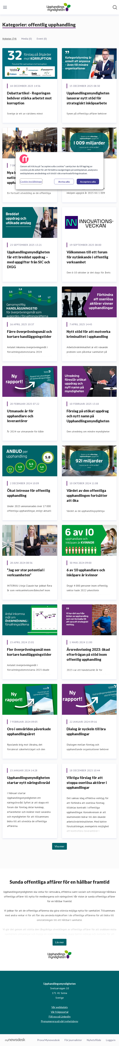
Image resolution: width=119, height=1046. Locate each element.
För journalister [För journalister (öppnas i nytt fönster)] (73, 1040)
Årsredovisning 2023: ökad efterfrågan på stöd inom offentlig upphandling (88, 654)
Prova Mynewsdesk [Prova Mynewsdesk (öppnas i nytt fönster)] (48, 1040)
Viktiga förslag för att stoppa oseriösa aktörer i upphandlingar (87, 782)
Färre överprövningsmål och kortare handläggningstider (29, 334)
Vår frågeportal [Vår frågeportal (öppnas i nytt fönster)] (59, 1011)
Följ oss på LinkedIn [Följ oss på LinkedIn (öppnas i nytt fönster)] (60, 1016)
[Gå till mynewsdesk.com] (15, 1040)
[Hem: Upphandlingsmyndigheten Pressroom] (58, 7)
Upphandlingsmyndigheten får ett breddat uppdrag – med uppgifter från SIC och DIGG (28, 259)
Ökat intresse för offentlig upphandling (28, 493)
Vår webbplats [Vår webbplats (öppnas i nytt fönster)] (59, 1007)
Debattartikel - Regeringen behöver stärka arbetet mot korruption (29, 98)
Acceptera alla (88, 181)
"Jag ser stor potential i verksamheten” (25, 572)
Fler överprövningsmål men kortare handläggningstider (29, 652)
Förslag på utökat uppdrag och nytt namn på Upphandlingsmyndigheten (88, 416)
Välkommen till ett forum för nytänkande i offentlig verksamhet (87, 257)
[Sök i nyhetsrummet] (115, 7)
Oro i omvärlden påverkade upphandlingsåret (29, 731)
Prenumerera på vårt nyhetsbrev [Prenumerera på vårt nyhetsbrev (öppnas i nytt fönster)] (59, 1021)
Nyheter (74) (9, 38)
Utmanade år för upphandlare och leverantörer (20, 416)
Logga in (110, 1040)
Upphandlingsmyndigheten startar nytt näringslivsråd (28, 780)
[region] (59, 170)
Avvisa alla (64, 181)
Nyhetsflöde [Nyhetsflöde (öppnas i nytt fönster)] (94, 1040)
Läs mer (59, 942)
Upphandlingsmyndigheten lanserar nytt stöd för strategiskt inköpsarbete (88, 98)
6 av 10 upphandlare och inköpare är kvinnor (86, 572)
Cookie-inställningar (31, 181)
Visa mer (59, 846)
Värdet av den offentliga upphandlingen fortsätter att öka (87, 495)
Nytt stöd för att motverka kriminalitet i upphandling (88, 334)
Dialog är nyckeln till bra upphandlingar (86, 731)
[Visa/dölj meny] (5, 7)
